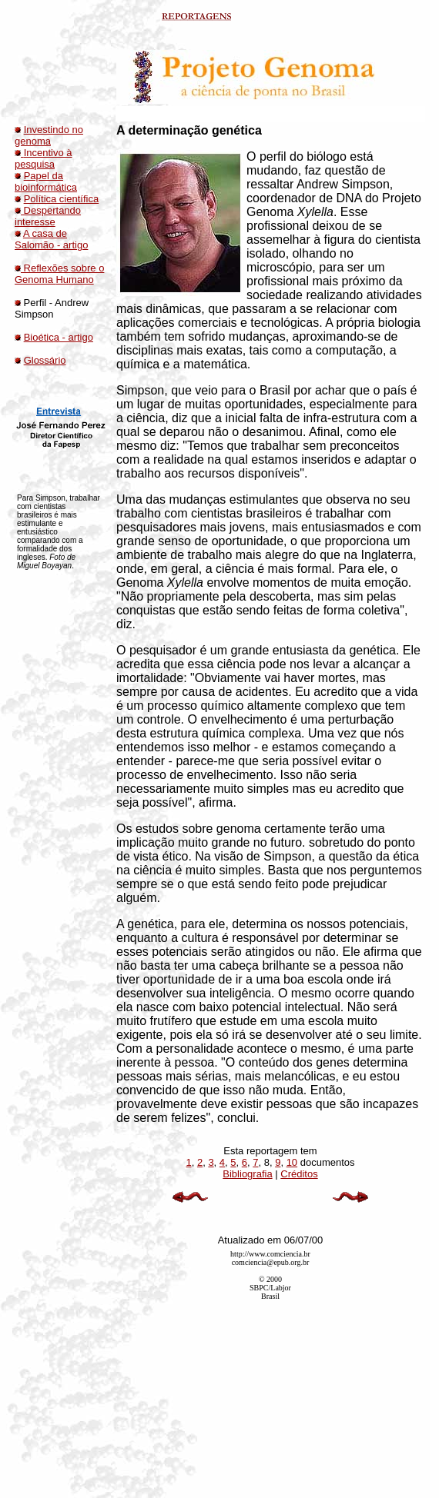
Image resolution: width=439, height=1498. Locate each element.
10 (292, 1162)
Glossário (45, 360)
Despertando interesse (48, 216)
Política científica (61, 199)
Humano (74, 279)
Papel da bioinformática (46, 181)
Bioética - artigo (58, 337)
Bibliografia (247, 1174)
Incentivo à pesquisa (43, 158)
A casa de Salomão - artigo (51, 239)
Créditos (298, 1174)
